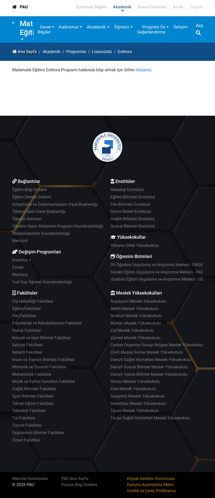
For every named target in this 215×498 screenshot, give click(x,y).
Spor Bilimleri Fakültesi (32, 396)
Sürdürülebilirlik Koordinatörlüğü (41, 233)
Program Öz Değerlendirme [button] (151, 29)
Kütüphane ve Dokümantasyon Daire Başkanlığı (55, 204)
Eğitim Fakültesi (26, 308)
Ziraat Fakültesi (26, 440)
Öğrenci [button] (121, 26)
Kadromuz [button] (69, 26)
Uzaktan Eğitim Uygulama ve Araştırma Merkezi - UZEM (160, 279)
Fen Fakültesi (24, 315)
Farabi (18, 267)
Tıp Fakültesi (23, 418)
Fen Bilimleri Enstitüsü (130, 204)
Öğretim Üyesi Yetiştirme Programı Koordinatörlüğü (57, 226)
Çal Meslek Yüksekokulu (132, 330)
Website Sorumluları (30, 478)
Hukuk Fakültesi (26, 330)
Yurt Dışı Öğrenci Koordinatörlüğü (42, 282)
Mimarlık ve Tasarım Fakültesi (39, 367)
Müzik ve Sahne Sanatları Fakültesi (43, 381)
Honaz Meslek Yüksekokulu (135, 381)
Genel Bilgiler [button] (44, 29)
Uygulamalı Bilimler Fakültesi (38, 432)
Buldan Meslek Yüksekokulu (136, 323)
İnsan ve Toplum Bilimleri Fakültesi (43, 359)
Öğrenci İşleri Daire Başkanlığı (38, 211)
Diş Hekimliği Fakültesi (32, 301)
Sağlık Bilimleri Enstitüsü (133, 218)
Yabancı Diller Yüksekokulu (135, 245)
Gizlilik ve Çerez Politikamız (151, 490)
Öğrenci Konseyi (26, 218)
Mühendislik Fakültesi (31, 374)
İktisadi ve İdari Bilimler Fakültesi (41, 337)
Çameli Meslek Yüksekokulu (135, 337)
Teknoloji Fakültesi (29, 410)
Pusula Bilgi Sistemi (79, 484)
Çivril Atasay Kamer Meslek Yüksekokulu (147, 352)
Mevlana (20, 274)
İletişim (180, 26)
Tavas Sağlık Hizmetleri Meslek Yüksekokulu (150, 418)
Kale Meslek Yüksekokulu (133, 388)
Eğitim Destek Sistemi (31, 197)
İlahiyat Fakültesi (27, 344)
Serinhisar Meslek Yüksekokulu (138, 403)
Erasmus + (21, 259)
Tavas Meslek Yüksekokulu (135, 410)
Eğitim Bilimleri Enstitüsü (133, 197)
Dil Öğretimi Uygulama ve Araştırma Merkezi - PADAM (158, 264)
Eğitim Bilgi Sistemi (29, 189)
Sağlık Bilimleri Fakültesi (34, 388)
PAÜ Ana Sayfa (74, 478)
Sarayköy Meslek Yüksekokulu (138, 396)
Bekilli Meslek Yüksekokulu (135, 308)
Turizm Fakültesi (27, 425)
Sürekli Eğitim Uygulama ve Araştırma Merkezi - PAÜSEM (161, 272)
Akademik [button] (96, 26)
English (196, 7)
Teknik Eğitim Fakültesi (32, 403)
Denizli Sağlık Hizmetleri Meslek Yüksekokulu (151, 359)
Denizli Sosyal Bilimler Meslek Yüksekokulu (149, 367)
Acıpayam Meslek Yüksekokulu (138, 301)
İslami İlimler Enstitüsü (131, 211)
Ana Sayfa (27, 51)
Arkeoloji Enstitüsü (127, 189)
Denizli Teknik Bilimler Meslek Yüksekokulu (149, 374)
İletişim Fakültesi (27, 352)
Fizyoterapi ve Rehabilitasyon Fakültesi (47, 323)
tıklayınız (144, 69)
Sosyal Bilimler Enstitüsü (133, 226)
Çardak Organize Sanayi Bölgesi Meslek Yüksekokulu (158, 344)
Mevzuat (20, 240)
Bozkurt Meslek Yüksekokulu (136, 315)
